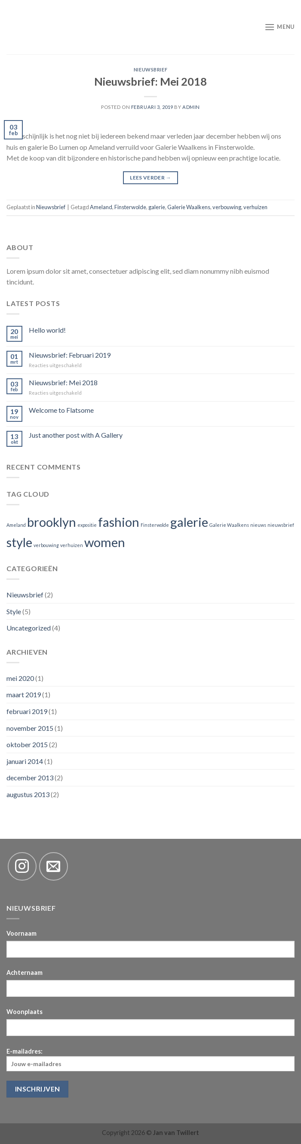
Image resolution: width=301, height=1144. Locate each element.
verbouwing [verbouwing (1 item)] (46, 545)
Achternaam (24, 972)
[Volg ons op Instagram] (22, 866)
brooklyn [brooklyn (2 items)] (51, 521)
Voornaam (21, 933)
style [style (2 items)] (19, 542)
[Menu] (279, 26)
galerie (156, 207)
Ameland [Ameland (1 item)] (16, 525)
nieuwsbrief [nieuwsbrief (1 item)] (280, 525)
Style (13, 611)
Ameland (101, 207)
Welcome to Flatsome (61, 410)
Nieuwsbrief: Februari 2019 (70, 355)
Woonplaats (24, 1011)
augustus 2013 (27, 794)
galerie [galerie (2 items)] (189, 521)
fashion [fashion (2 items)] (118, 521)
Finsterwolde (130, 207)
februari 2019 (26, 711)
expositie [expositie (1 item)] (87, 525)
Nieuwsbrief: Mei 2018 (150, 81)
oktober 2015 (27, 744)
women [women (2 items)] (104, 542)
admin (191, 107)
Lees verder (150, 177)
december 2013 (29, 777)
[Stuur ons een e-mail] (53, 866)
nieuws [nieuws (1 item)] (258, 525)
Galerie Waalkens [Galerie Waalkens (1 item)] (229, 525)
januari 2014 (24, 761)
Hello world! (47, 330)
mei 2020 (20, 678)
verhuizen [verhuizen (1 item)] (71, 545)
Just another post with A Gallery (76, 435)
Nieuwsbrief (150, 69)
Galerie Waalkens (188, 207)
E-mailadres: (150, 1059)
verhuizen (255, 207)
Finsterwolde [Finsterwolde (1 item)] (155, 525)
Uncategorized (28, 628)
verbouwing (226, 207)
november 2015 (29, 728)
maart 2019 (23, 694)
